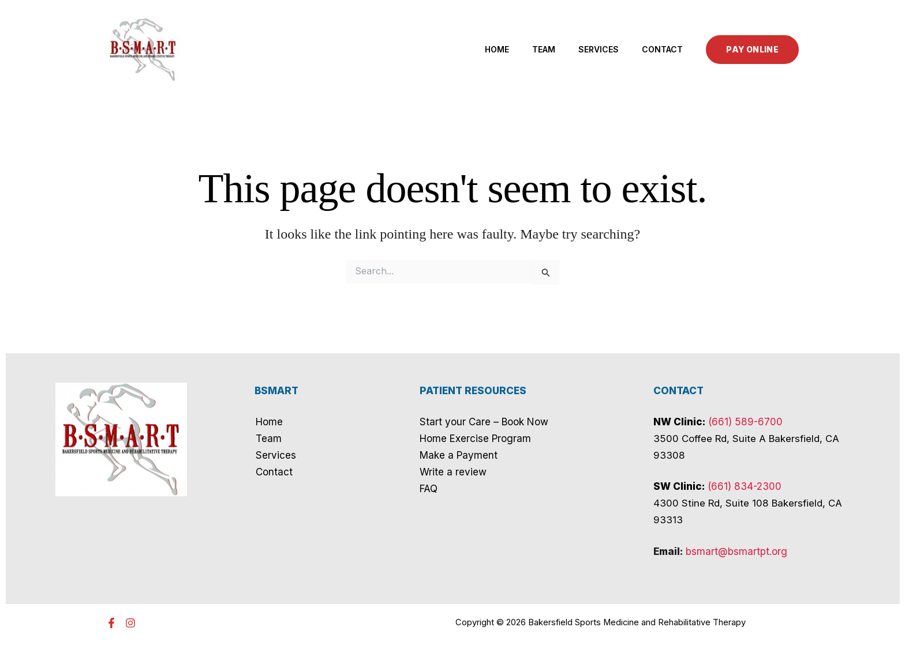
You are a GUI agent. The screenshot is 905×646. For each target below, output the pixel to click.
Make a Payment (459, 455)
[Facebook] (111, 623)
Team (543, 49)
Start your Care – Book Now (484, 422)
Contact (662, 49)
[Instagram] (130, 623)
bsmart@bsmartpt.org (736, 551)
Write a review (453, 472)
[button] (752, 49)
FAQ (428, 488)
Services (598, 49)
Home (497, 49)
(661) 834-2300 (744, 486)
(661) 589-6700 (745, 422)
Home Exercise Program (475, 438)
